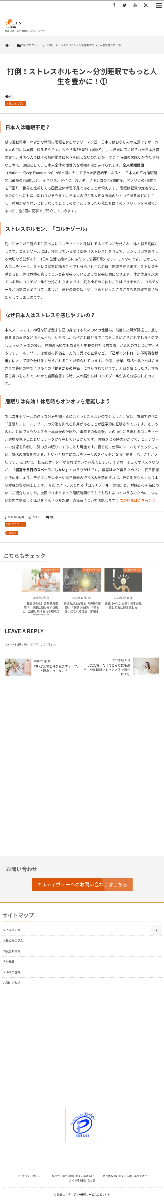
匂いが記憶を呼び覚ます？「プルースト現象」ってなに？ (57, 668)
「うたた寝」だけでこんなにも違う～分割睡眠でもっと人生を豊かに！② (107, 669)
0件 (11, 97)
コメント (37, 517)
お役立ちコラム (15, 103)
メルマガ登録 (11, 972)
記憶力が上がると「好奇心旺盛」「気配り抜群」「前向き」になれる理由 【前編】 (82, 610)
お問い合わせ (11, 983)
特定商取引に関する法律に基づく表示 (125, 1176)
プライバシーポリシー (30, 1176)
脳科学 (12, 533)
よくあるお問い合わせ (82, 1180)
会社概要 (9, 962)
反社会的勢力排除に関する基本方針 (73, 1176)
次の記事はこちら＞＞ (137, 500)
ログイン (35, 644)
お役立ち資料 (11, 951)
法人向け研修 (11, 930)
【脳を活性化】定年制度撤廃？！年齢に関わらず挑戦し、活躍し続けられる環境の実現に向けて (41, 612)
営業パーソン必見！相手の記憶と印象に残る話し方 (123, 608)
